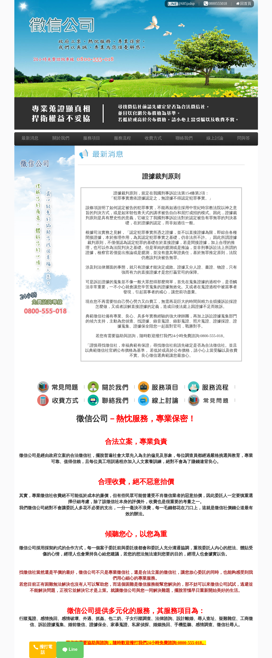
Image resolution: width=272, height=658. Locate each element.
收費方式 (153, 138)
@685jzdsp (180, 4)
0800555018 (215, 4)
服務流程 (122, 138)
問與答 (243, 138)
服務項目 (91, 138)
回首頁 (243, 4)
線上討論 (214, 138)
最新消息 (30, 138)
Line (69, 649)
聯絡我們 (184, 138)
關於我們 (60, 138)
